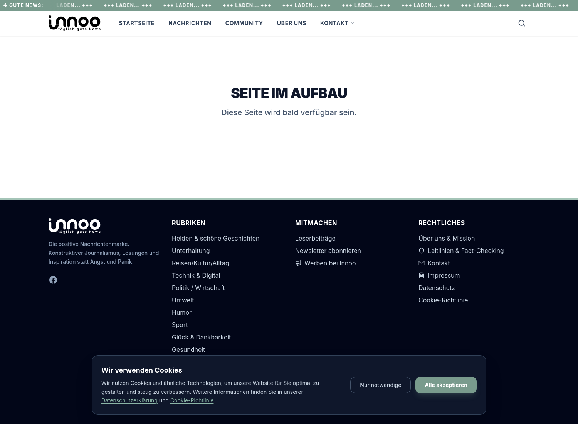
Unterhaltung (191, 250)
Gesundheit (188, 349)
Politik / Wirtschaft (198, 288)
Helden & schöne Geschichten (216, 238)
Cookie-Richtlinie (443, 300)
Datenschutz (436, 288)
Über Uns (291, 23)
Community (244, 23)
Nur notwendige (380, 385)
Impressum (439, 275)
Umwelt (183, 300)
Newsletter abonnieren (328, 250)
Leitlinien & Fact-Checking (461, 250)
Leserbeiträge (315, 238)
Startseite (137, 23)
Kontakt (337, 23)
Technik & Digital (196, 275)
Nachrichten (190, 23)
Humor (182, 312)
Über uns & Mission (446, 238)
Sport (180, 325)
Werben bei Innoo (325, 263)
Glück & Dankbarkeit (201, 337)
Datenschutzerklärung (129, 400)
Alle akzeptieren (446, 385)
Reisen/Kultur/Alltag (200, 263)
